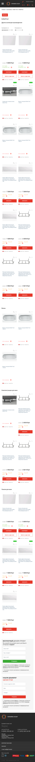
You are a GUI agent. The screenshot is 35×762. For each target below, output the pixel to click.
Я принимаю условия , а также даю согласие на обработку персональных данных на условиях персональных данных (16, 666)
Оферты (16, 665)
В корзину (9, 72)
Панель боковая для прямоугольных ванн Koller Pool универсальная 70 (24, 51)
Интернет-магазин (7, 743)
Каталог (4, 746)
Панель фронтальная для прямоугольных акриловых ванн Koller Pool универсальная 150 (9, 226)
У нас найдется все (7, 749)
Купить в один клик (9, 76)
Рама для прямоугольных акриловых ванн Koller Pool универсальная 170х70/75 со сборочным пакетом (24, 273)
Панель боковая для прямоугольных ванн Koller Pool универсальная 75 (8, 51)
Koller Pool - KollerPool (7, 79)
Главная (3, 9)
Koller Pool (15, 9)
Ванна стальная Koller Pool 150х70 (8, 141)
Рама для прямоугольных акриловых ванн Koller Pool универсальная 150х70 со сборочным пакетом (24, 226)
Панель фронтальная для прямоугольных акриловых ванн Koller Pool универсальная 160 (9, 179)
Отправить (14, 661)
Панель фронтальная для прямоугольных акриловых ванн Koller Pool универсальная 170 (25, 179)
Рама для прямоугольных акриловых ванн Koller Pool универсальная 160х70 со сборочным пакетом (8, 273)
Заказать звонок (29, 1)
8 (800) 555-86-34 (7, 731)
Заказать (8, 200)
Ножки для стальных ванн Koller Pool (8, 102)
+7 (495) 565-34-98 (24, 731)
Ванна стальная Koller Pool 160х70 (24, 141)
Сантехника (9, 9)
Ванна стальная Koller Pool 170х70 (24, 102)
